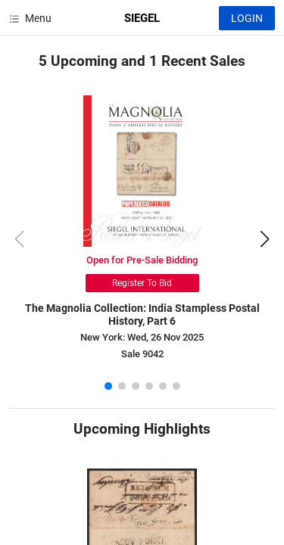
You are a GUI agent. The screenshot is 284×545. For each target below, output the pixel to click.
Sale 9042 (142, 354)
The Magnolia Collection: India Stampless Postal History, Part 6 (142, 314)
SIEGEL (142, 18)
